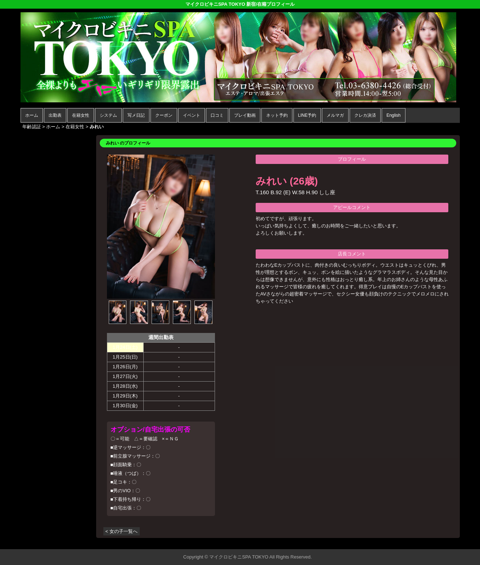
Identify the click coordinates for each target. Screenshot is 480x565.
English (393, 115)
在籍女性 (80, 115)
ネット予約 (277, 115)
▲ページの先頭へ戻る (432, 542)
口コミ (217, 115)
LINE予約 (307, 115)
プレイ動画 (245, 115)
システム (108, 115)
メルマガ (335, 115)
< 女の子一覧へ (122, 531)
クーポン (163, 115)
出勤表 (55, 115)
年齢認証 (31, 126)
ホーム (31, 115)
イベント (191, 115)
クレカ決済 (365, 115)
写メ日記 (136, 115)
